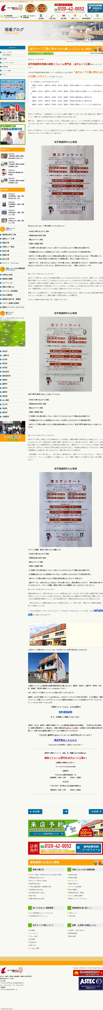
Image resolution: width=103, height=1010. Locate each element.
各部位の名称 (73, 874)
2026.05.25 (12, 164)
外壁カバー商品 (8, 247)
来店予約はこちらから (65, 740)
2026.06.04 (12, 196)
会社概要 (32, 930)
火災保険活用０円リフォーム (38, 916)
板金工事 (5, 251)
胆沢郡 (4, 396)
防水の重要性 (73, 889)
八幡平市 (5, 355)
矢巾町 (4, 359)
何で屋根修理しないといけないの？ (9, 16)
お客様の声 (32, 942)
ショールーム (97, 16)
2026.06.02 (12, 204)
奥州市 (4, 412)
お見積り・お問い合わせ (76, 930)
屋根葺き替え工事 (9, 235)
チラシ (4, 74)
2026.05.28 (12, 212)
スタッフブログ (33, 53)
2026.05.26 (12, 220)
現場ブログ (32, 945)
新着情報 (5, 66)
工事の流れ (52, 16)
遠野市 (4, 392)
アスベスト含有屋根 (75, 886)
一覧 (65, 811)
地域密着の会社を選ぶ (36, 889)
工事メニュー (75, 16)
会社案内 (41, 16)
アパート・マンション (10, 263)
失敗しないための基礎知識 (27, 16)
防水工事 (5, 259)
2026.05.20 (12, 180)
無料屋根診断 (86, 16)
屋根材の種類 (73, 877)
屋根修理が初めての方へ (37, 877)
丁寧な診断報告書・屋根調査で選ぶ (40, 886)
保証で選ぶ (32, 895)
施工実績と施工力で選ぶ (37, 892)
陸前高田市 (6, 376)
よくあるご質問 (34, 948)
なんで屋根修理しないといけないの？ (41, 913)
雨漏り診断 (72, 936)
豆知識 (40, 53)
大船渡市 (5, 417)
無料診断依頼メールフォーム (88, 848)
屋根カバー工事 (8, 239)
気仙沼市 (5, 372)
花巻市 (4, 408)
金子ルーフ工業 (71, 728)
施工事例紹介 (7, 55)
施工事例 (63, 16)
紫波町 (4, 380)
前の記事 (36, 811)
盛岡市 (4, 384)
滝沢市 (4, 351)
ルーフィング (73, 880)
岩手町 (4, 368)
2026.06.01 (12, 156)
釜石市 (4, 388)
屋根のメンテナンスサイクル (78, 898)
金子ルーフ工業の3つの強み (38, 880)
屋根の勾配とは (73, 883)
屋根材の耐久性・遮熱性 (76, 892)
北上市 (4, 404)
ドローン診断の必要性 (76, 895)
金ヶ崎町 (5, 400)
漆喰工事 (5, 243)
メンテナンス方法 (48, 53)
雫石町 (4, 363)
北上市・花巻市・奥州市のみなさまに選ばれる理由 (45, 874)
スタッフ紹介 (33, 936)
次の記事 (95, 811)
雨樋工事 (5, 255)
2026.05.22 (12, 172)
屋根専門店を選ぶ (35, 883)
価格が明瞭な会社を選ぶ (37, 898)
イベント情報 (6, 70)
